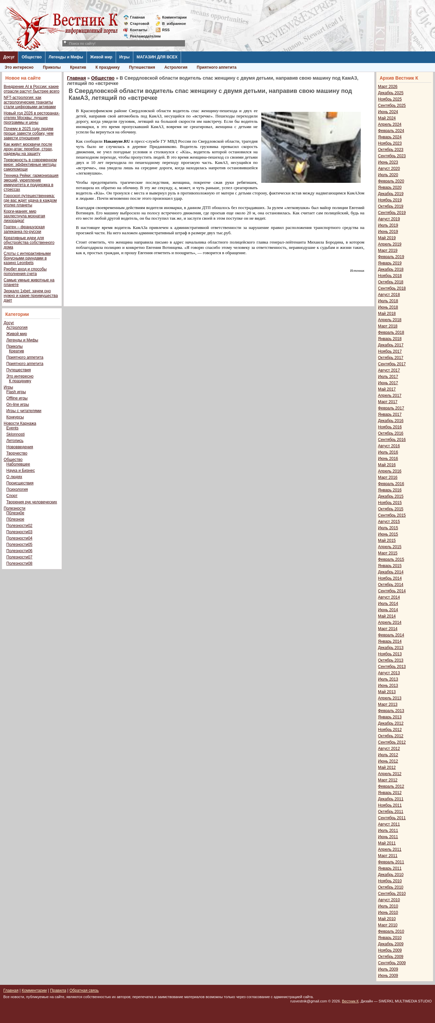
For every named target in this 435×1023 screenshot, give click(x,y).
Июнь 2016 (388, 458)
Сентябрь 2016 (392, 439)
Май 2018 (387, 313)
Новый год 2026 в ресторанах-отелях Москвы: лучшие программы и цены (32, 118)
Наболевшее (18, 464)
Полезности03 (19, 532)
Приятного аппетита (216, 67)
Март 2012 (388, 780)
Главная (137, 17)
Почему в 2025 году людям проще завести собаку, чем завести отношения (28, 133)
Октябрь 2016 (391, 433)
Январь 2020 (390, 187)
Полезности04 (19, 538)
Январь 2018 (390, 338)
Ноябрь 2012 (390, 729)
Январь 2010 (390, 937)
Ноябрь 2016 (390, 427)
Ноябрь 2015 (390, 502)
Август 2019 (389, 219)
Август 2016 (389, 446)
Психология (17, 489)
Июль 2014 (388, 603)
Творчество (16, 453)
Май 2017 (387, 389)
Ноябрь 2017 (390, 351)
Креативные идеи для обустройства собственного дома (29, 243)
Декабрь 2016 (391, 420)
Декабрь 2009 (391, 944)
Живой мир (101, 57)
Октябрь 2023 (391, 149)
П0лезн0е (15, 513)
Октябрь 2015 (391, 509)
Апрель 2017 (390, 395)
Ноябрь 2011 (390, 805)
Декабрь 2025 (391, 93)
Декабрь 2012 (391, 723)
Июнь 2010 (388, 912)
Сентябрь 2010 (392, 893)
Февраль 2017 (391, 408)
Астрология (176, 67)
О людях (14, 477)
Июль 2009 (388, 969)
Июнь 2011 (388, 837)
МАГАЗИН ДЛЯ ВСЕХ (157, 57)
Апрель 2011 (390, 849)
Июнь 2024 (388, 112)
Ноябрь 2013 (390, 654)
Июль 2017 (388, 376)
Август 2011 (389, 824)
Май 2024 (387, 118)
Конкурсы (15, 417)
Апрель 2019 (390, 244)
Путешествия (142, 67)
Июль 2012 (388, 755)
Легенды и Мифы (66, 57)
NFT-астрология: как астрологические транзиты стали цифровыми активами (30, 102)
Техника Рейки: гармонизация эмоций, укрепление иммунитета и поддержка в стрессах (31, 182)
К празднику (107, 67)
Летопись (15, 440)
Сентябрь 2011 (392, 818)
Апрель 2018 (390, 320)
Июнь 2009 (388, 975)
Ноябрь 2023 (390, 143)
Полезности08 (19, 563)
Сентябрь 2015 (392, 515)
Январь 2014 (390, 641)
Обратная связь (83, 990)
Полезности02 (19, 525)
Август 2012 (389, 748)
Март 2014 (388, 628)
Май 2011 (387, 843)
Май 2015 (387, 540)
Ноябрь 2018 (390, 275)
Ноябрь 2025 (390, 99)
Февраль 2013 (391, 710)
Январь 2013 (390, 717)
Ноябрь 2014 (390, 578)
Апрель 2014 (390, 622)
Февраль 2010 (391, 931)
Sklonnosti (15, 434)
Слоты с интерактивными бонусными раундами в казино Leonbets (27, 258)
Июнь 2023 (388, 162)
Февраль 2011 (391, 862)
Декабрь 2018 (391, 269)
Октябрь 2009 (391, 956)
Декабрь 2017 (391, 345)
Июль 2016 (388, 452)
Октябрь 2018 (391, 282)
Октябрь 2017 (391, 357)
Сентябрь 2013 (392, 666)
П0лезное (15, 519)
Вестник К (350, 1001)
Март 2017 (388, 402)
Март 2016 (388, 477)
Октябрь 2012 (391, 736)
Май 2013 (387, 692)
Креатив (78, 67)
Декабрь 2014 (391, 572)
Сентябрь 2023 (392, 156)
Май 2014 (387, 616)
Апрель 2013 (390, 698)
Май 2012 (387, 767)
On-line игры (17, 404)
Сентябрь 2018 (392, 288)
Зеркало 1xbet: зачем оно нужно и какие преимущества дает (31, 296)
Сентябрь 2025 (392, 105)
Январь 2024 (390, 137)
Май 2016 (387, 465)
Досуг (9, 57)
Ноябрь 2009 (390, 950)
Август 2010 (389, 900)
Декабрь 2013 (391, 647)
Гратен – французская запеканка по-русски (24, 229)
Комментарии (174, 17)
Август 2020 (389, 168)
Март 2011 (388, 855)
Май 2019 (387, 238)
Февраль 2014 (391, 635)
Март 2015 (388, 553)
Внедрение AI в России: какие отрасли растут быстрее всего (31, 89)
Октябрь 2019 (391, 206)
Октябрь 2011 (391, 811)
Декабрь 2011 (391, 799)
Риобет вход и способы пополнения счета (25, 271)
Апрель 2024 (390, 124)
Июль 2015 (388, 528)
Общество (32, 57)
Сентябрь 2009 (392, 963)
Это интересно (19, 67)
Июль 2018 (388, 301)
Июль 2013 (388, 679)
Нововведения (19, 447)
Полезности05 (19, 544)
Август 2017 (389, 370)
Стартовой (139, 24)
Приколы (52, 67)
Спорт (12, 495)
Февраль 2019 (391, 257)
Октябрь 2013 (391, 660)
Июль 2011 (388, 830)
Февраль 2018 (391, 332)
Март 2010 (388, 925)
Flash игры (16, 392)
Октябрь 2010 (391, 887)
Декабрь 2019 (391, 193)
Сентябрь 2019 (392, 212)
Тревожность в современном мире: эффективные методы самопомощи (30, 165)
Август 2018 (389, 294)
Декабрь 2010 (391, 874)
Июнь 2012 (388, 761)
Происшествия (19, 483)
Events (12, 428)
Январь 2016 (390, 490)
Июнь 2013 (388, 685)
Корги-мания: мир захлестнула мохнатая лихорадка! (24, 216)
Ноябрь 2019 (390, 200)
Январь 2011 (390, 868)
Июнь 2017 (388, 383)
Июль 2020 (388, 175)
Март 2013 (388, 704)
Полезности (14, 508)
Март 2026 (388, 86)
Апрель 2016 (390, 471)
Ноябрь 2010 (390, 881)
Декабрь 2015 (391, 496)
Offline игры (17, 398)
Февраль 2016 (391, 483)
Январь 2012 (390, 792)
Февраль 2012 (391, 786)
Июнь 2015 (388, 534)
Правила (58, 990)
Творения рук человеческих (31, 502)
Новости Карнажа (20, 423)
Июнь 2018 (388, 307)
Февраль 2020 (391, 181)
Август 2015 (389, 521)
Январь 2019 (390, 263)
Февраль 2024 (391, 130)
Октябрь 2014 (391, 584)
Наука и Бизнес (20, 470)
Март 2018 (388, 326)
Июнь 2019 (388, 231)
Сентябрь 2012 (392, 742)
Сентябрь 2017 (392, 364)
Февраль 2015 (391, 559)
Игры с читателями (23, 410)
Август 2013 (389, 673)
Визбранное (174, 24)
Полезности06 (19, 550)
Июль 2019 (388, 225)
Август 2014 (389, 597)
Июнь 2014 (388, 610)
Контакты (138, 30)
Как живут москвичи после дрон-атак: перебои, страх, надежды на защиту (28, 149)
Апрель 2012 (390, 773)
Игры (124, 57)
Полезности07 (19, 557)
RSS (166, 30)
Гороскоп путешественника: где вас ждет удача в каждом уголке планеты (30, 200)
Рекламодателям (142, 36)
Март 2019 (388, 250)
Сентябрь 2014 (392, 591)
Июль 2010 (388, 906)
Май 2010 (387, 918)
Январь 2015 (390, 565)
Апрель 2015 (390, 547)
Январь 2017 (390, 414)
